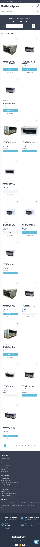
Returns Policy (4, 458)
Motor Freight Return (6, 476)
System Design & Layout (7, 452)
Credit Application (5, 469)
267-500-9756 (6, 500)
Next (36, 437)
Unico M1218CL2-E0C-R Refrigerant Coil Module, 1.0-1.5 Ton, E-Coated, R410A (28, 222)
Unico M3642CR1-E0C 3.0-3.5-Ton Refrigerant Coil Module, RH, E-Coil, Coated (10, 142)
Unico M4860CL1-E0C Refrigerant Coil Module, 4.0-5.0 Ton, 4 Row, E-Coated (9, 381)
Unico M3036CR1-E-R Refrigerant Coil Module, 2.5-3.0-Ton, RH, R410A (9, 301)
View (10, 189)
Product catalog (19, 18)
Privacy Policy (15, 532)
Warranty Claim (5, 478)
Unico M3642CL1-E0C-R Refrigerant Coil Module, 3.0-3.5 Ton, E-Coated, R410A (9, 421)
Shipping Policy (4, 460)
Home (11, 18)
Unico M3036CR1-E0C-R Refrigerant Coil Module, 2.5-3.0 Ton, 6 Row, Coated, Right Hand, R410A (10, 103)
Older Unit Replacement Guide (8, 484)
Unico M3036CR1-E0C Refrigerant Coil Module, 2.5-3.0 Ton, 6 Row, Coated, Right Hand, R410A (29, 302)
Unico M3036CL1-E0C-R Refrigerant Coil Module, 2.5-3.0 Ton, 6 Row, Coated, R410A (29, 63)
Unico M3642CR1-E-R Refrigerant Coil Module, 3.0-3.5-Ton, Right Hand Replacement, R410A (9, 341)
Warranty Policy (5, 462)
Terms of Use (23, 532)
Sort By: (3, 26)
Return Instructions (6, 456)
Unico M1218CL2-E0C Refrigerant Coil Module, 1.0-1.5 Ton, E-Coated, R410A (9, 222)
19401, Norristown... (15, 1)
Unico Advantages (5, 450)
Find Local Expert (5, 480)
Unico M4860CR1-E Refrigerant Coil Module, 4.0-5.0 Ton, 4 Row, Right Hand (9, 182)
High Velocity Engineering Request (9, 474)
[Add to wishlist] (17, 39)
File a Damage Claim (6, 471)
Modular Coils (5, 59)
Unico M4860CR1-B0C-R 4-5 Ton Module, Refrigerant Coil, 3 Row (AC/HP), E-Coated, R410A (29, 142)
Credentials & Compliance (7, 454)
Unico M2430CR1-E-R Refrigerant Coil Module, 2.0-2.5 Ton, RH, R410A (9, 63)
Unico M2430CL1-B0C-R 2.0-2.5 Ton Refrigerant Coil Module (10, 262)
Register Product (5, 482)
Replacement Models (6, 487)
